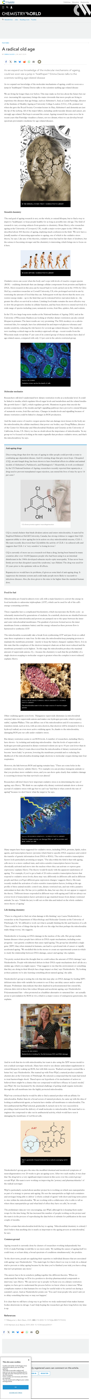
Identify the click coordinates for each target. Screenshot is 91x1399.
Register (44, 1373)
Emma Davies (9, 54)
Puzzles (33, 20)
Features (5, 43)
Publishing (67, 2)
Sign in (33, 1373)
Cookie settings (15, 1392)
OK (16, 1387)
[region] (15, 1378)
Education (75, 2)
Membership (85, 2)
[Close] (28, 1360)
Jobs (16, 20)
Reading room (24, 20)
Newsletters (9, 20)
